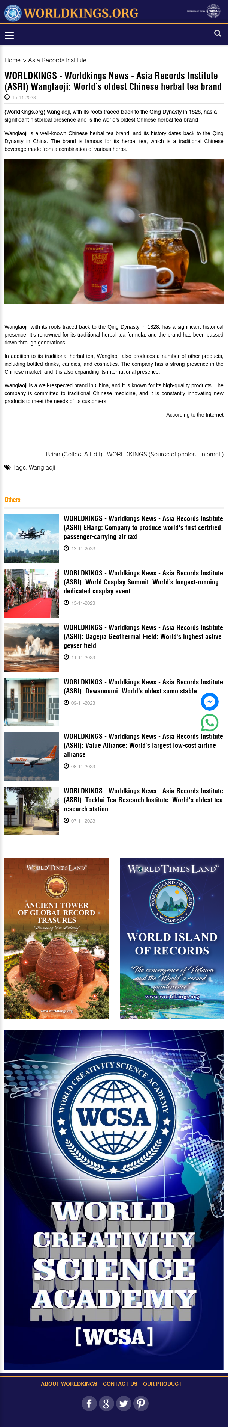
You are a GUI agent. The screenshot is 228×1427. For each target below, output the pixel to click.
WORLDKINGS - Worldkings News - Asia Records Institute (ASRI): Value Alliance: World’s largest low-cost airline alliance (143, 745)
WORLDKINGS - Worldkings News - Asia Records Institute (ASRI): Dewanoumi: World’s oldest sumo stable (143, 686)
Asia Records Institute (57, 59)
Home (12, 59)
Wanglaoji (42, 467)
